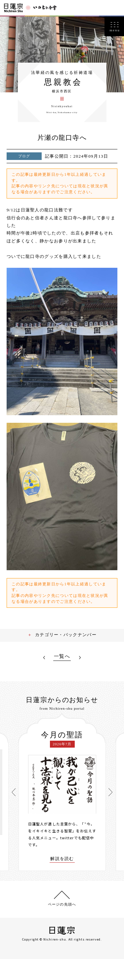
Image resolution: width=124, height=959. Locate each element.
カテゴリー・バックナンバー (66, 634)
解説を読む (62, 858)
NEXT (80, 657)
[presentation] (14, 792)
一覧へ (62, 656)
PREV (44, 657)
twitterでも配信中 (77, 837)
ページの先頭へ (62, 904)
